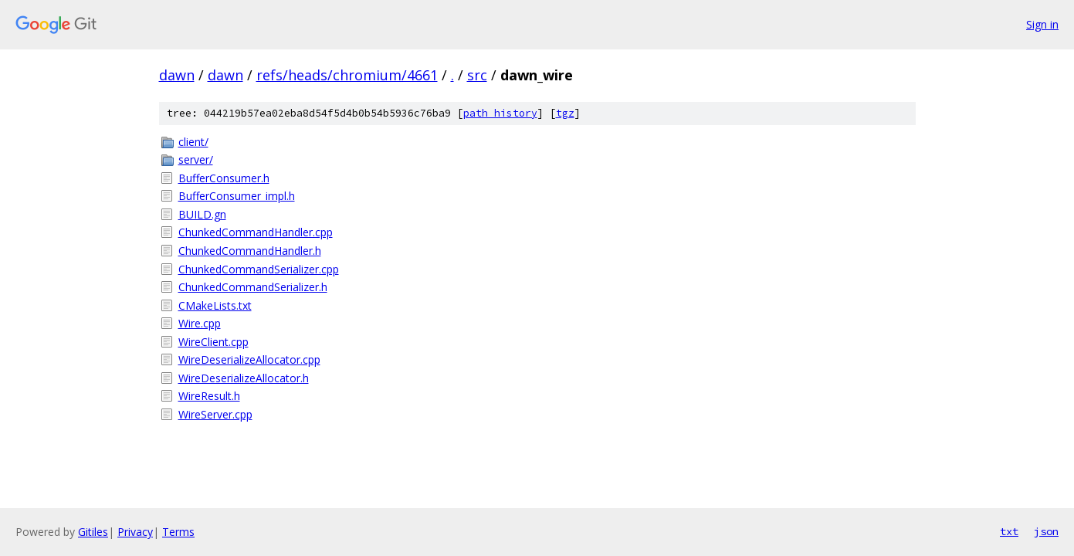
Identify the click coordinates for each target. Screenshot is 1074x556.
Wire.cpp (199, 323)
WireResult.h (209, 395)
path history (500, 113)
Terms (178, 531)
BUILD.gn (202, 214)
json (1046, 531)
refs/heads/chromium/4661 (347, 75)
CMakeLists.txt (215, 305)
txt (1009, 531)
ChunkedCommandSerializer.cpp (258, 269)
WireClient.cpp (213, 341)
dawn (177, 75)
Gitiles (93, 531)
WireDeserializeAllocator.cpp (249, 359)
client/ (193, 141)
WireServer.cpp (215, 414)
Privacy (135, 531)
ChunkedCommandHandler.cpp (255, 232)
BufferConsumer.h (223, 178)
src (477, 75)
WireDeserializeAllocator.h (243, 378)
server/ (195, 159)
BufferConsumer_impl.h (236, 195)
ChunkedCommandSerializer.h (252, 287)
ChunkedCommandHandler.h (249, 250)
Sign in (1042, 24)
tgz (565, 113)
